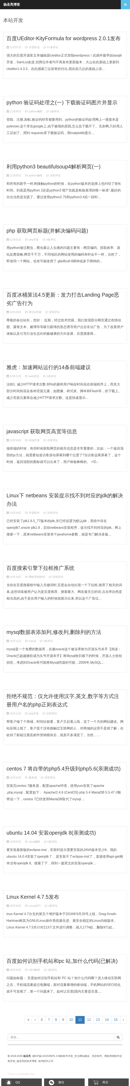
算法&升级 (35, 312)
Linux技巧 (35, 905)
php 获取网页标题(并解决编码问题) (47, 231)
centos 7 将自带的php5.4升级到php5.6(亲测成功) (63, 769)
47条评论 (52, 47)
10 (71, 1019)
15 (116, 1019)
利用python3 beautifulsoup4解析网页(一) (53, 166)
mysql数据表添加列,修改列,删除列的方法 (53, 632)
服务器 (33, 777)
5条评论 (52, 841)
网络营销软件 (37, 576)
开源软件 (34, 512)
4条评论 (51, 239)
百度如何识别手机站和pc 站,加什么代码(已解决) (62, 961)
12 (89, 1019)
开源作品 (34, 47)
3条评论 (52, 969)
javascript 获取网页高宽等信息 (41, 431)
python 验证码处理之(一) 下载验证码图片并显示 (61, 102)
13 (98, 1019)
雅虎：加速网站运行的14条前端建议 (48, 367)
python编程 (35, 111)
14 (107, 1019)
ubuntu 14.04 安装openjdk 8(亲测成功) (51, 833)
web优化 (34, 376)
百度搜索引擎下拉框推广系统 (40, 568)
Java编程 (34, 841)
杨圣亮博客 (11, 4)
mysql (32, 641)
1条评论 (54, 111)
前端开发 (34, 440)
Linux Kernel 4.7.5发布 (32, 897)
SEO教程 (34, 969)
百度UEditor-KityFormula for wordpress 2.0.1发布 (63, 38)
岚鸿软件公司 (45, 1061)
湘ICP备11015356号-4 (44, 1056)
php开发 (34, 239)
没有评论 (55, 175)
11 (81, 1019)
